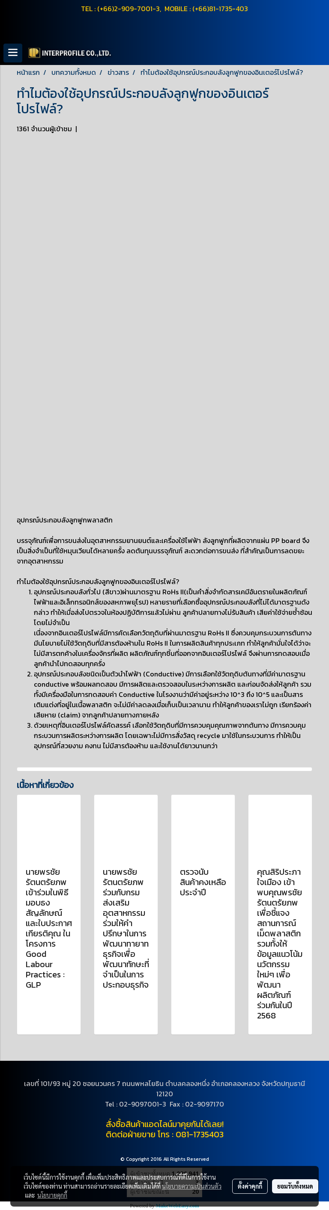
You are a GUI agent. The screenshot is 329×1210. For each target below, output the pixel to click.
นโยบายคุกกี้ (52, 1195)
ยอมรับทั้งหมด (295, 1186)
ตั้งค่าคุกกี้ (250, 1186)
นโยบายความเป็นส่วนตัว (191, 1186)
